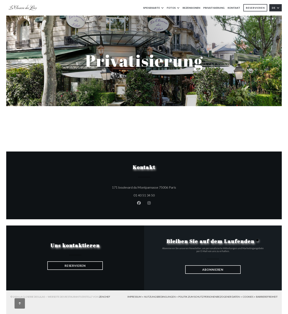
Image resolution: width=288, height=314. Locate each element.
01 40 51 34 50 (144, 195)
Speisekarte (153, 7)
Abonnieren (212, 269)
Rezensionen (191, 7)
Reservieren (255, 7)
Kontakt (234, 7)
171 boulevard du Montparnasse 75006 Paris (163, 186)
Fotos (173, 7)
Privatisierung (213, 7)
